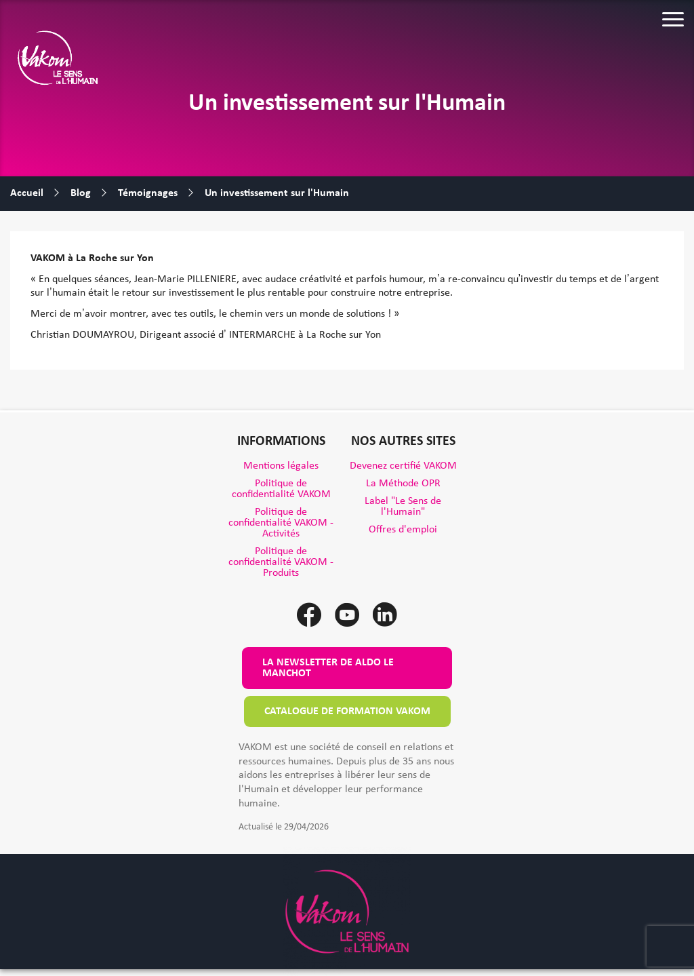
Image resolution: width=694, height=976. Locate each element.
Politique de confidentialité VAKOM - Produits (280, 562)
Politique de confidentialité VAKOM (281, 489)
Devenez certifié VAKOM (403, 466)
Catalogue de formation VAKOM (347, 711)
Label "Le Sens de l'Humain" (403, 507)
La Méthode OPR (403, 483)
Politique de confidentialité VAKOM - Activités (280, 523)
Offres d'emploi (403, 529)
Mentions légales (281, 466)
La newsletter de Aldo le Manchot (328, 668)
